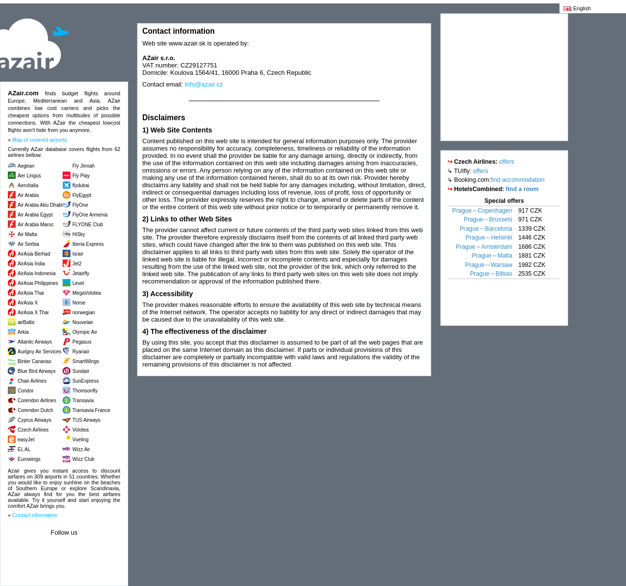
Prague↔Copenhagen (482, 210)
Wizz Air (81, 449)
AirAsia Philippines (38, 283)
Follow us (64, 532)
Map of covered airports (39, 140)
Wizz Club (83, 459)
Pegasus (81, 342)
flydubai (80, 185)
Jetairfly (80, 273)
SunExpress (85, 381)
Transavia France (91, 410)
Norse (79, 302)
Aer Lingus (29, 175)
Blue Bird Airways (37, 371)
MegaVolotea (86, 293)
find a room (522, 189)
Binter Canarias (34, 361)
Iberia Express (88, 244)
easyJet (26, 439)
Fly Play (81, 175)
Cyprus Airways (34, 420)
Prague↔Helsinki (489, 237)
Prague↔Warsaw (488, 264)
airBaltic (26, 322)
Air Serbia (28, 244)
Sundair (80, 371)
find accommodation (517, 179)
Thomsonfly (85, 390)
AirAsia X (28, 302)
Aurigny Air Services (39, 351)
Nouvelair (82, 322)
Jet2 (77, 263)
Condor (26, 390)
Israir (77, 254)
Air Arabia (28, 195)
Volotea (80, 430)
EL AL (24, 449)
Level (78, 283)
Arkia (23, 332)
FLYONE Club (87, 224)
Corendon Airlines (37, 400)
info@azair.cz (204, 84)
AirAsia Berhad (34, 254)
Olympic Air (84, 332)
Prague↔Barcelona (486, 228)
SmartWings (85, 361)
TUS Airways (86, 420)
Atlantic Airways (35, 342)
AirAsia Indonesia (37, 273)
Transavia (83, 400)
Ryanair (80, 351)
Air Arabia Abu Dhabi (40, 205)
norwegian (83, 312)
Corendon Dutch (35, 410)
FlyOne (80, 205)
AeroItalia (28, 185)
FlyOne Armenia (90, 214)
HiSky (78, 234)
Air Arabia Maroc (36, 224)
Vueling (80, 439)
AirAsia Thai (31, 293)
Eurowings (29, 459)
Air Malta (27, 234)
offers (506, 161)
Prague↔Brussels (488, 219)
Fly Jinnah (83, 166)
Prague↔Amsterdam (484, 246)
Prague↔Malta (492, 255)
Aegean (26, 166)
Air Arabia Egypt (35, 214)
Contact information (34, 515)
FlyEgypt (81, 195)
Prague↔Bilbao (491, 273)
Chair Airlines (32, 381)
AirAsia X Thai (33, 312)
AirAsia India (31, 263)
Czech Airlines (33, 430)
